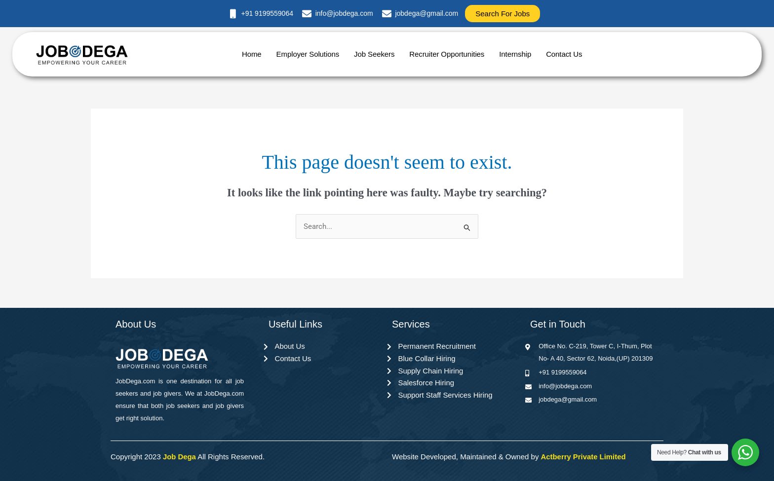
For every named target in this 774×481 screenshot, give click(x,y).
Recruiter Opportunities (446, 54)
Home (252, 54)
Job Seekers (374, 54)
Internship (515, 54)
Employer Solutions (307, 54)
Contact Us (564, 54)
